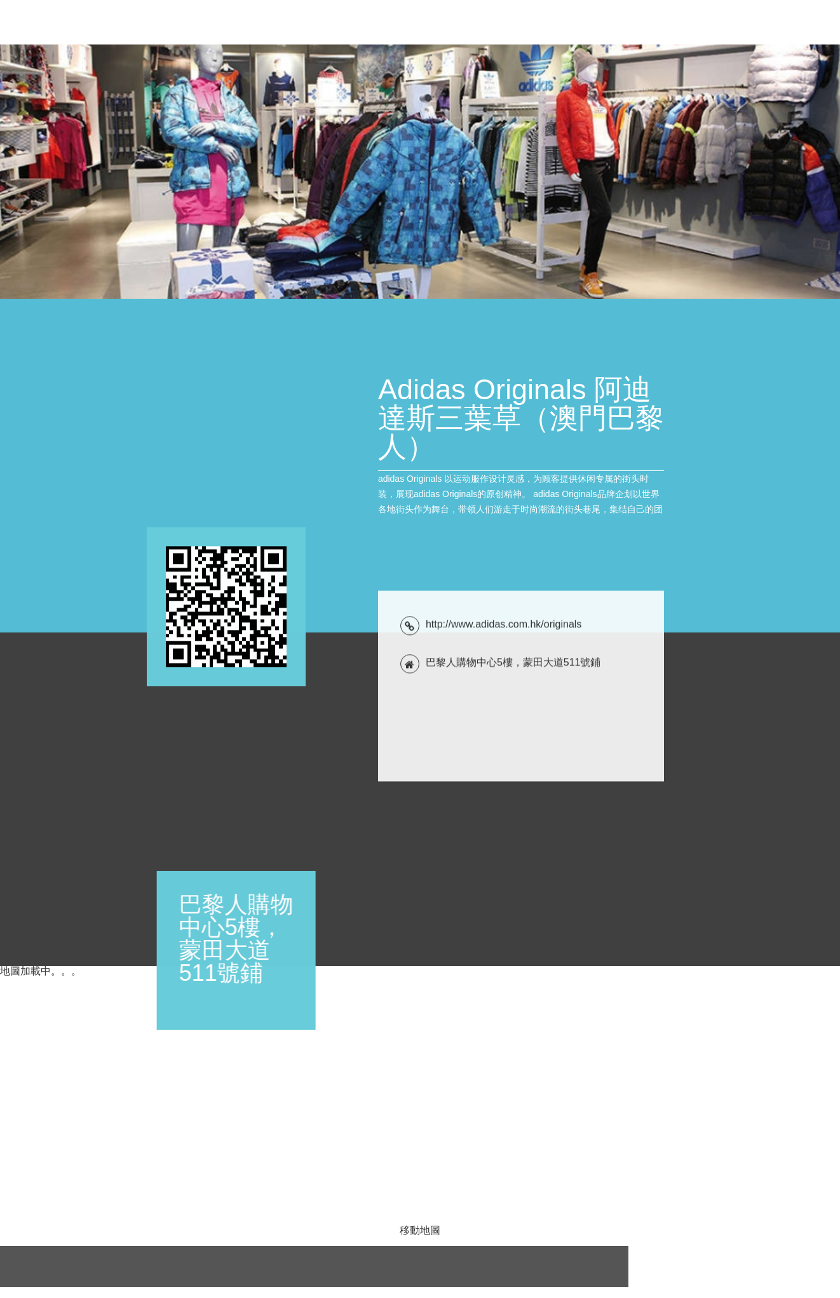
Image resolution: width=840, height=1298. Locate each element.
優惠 (531, 22)
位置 (732, 22)
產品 (638, 22)
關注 (803, 22)
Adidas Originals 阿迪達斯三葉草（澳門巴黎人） (131, 30)
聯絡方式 (685, 22)
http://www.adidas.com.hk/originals (503, 908)
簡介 (602, 22)
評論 (767, 22)
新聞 (566, 22)
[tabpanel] (420, 171)
